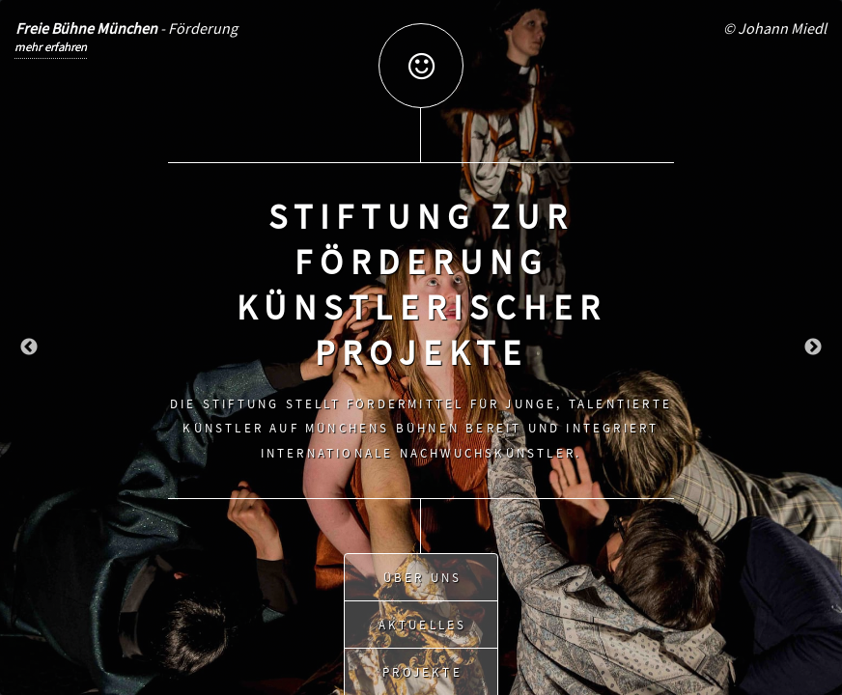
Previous (29, 347)
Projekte (422, 666)
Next (813, 347)
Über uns (423, 571)
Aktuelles (423, 618)
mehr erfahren (50, 46)
